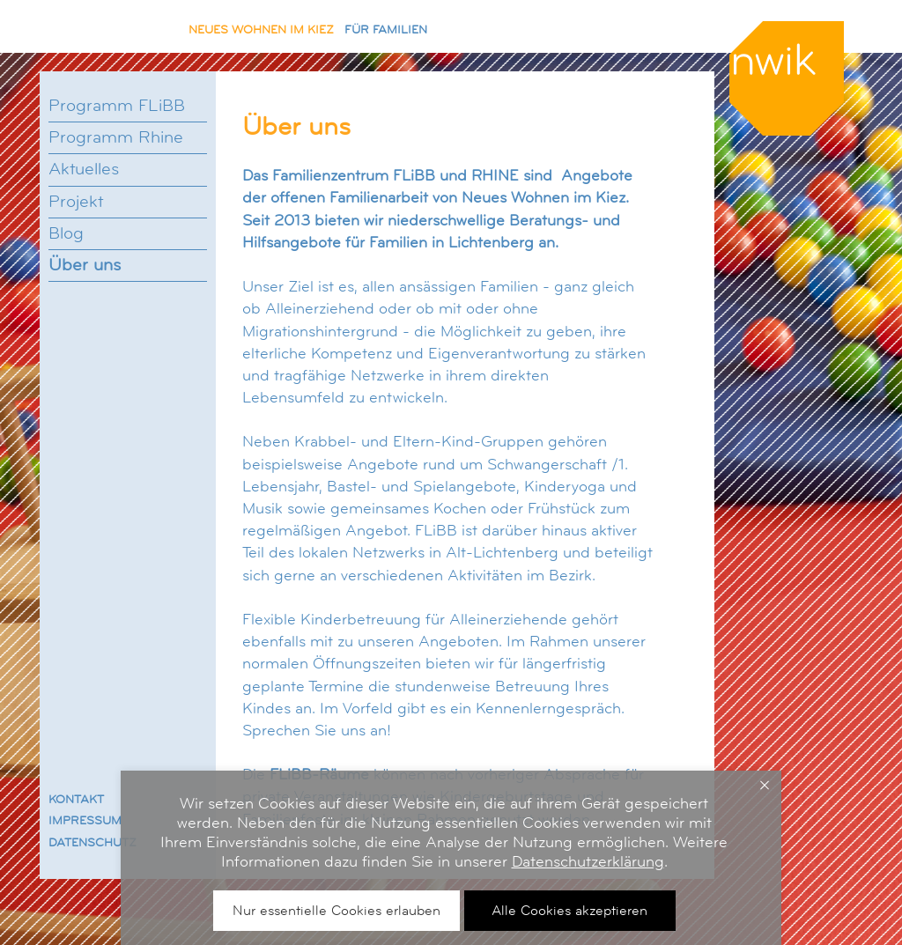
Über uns (84, 265)
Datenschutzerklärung (588, 861)
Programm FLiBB (116, 105)
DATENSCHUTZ (92, 842)
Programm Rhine (115, 137)
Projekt (75, 201)
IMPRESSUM (85, 820)
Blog (66, 233)
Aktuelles (83, 169)
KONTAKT (76, 799)
